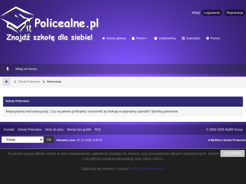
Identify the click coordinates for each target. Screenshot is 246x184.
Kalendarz (191, 38)
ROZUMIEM (232, 153)
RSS (98, 129)
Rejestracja (235, 13)
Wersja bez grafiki (79, 129)
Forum (138, 38)
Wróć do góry (54, 129)
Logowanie (212, 13)
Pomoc (213, 38)
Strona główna (114, 38)
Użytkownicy (165, 38)
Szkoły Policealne (28, 81)
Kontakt (9, 129)
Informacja (53, 81)
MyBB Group (234, 129)
